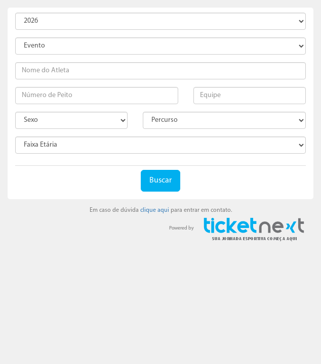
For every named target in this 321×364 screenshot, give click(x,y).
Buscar (160, 180)
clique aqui (154, 210)
